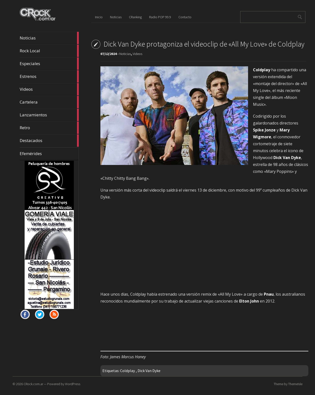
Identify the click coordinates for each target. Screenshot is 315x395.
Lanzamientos (49, 115)
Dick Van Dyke (149, 370)
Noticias (49, 38)
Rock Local (49, 51)
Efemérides (31, 153)
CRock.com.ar (33, 384)
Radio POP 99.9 (160, 17)
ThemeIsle (295, 384)
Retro (49, 128)
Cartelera (49, 102)
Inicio (99, 17)
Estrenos (49, 76)
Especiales (49, 63)
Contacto (184, 17)
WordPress (72, 384)
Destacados (49, 140)
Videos (49, 89)
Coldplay (127, 370)
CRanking (135, 17)
